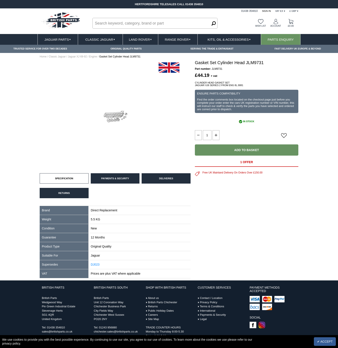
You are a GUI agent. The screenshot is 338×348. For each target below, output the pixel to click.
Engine (93, 56)
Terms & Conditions (212, 306)
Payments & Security (213, 314)
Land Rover (140, 39)
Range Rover (178, 39)
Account (275, 26)
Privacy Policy (208, 302)
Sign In (266, 11)
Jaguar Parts (57, 39)
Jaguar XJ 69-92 (77, 56)
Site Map (153, 319)
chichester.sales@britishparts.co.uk (116, 331)
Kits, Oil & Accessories (229, 39)
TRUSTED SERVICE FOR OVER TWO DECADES (40, 48)
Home (43, 56)
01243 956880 (108, 327)
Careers (153, 314)
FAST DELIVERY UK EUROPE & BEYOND (298, 48)
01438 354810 (56, 327)
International (207, 310)
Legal (203, 319)
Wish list (260, 26)
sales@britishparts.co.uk (57, 331)
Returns (153, 306)
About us (153, 298)
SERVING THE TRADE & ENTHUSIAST (211, 48)
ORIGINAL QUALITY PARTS (126, 48)
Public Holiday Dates (161, 310)
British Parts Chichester (162, 302)
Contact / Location (211, 298)
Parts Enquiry (281, 39)
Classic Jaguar (100, 39)
